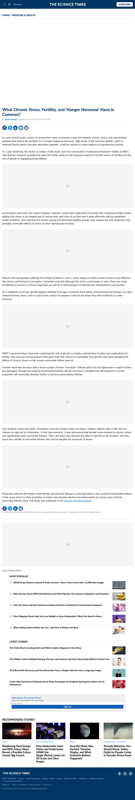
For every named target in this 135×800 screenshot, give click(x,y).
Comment (20, 127)
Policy (52, 778)
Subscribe (125, 4)
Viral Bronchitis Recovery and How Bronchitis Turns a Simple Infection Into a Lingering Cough (55, 670)
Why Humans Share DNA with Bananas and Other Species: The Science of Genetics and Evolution (61, 593)
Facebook (4, 127)
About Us (5, 784)
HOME (6, 15)
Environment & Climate (14, 781)
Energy (45, 778)
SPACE (4, 742)
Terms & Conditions (19, 784)
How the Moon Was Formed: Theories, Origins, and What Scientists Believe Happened (81, 752)
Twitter (10, 127)
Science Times (94, 512)
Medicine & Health (96, 778)
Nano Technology (33, 778)
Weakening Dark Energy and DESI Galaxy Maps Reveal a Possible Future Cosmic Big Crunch (16, 750)
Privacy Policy (35, 784)
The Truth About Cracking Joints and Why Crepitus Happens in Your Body (45, 647)
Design (21, 778)
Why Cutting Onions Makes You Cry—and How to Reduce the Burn (45, 627)
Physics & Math (70, 778)
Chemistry (83, 778)
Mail (26, 127)
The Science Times (67, 4)
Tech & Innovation (9, 778)
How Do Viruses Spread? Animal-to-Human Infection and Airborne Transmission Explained (57, 605)
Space (59, 778)
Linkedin (15, 127)
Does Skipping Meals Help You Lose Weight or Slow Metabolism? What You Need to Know (57, 616)
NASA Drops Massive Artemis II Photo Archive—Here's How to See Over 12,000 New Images (58, 582)
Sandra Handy (11, 119)
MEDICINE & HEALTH (23, 15)
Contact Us (47, 784)
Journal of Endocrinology (77, 500)
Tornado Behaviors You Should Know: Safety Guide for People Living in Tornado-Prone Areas (117, 750)
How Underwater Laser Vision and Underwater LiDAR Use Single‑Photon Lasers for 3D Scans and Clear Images (50, 753)
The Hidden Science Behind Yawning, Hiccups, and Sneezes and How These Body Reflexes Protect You (59, 659)
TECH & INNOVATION (45, 742)
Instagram (130, 773)
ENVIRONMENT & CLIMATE (115, 742)
